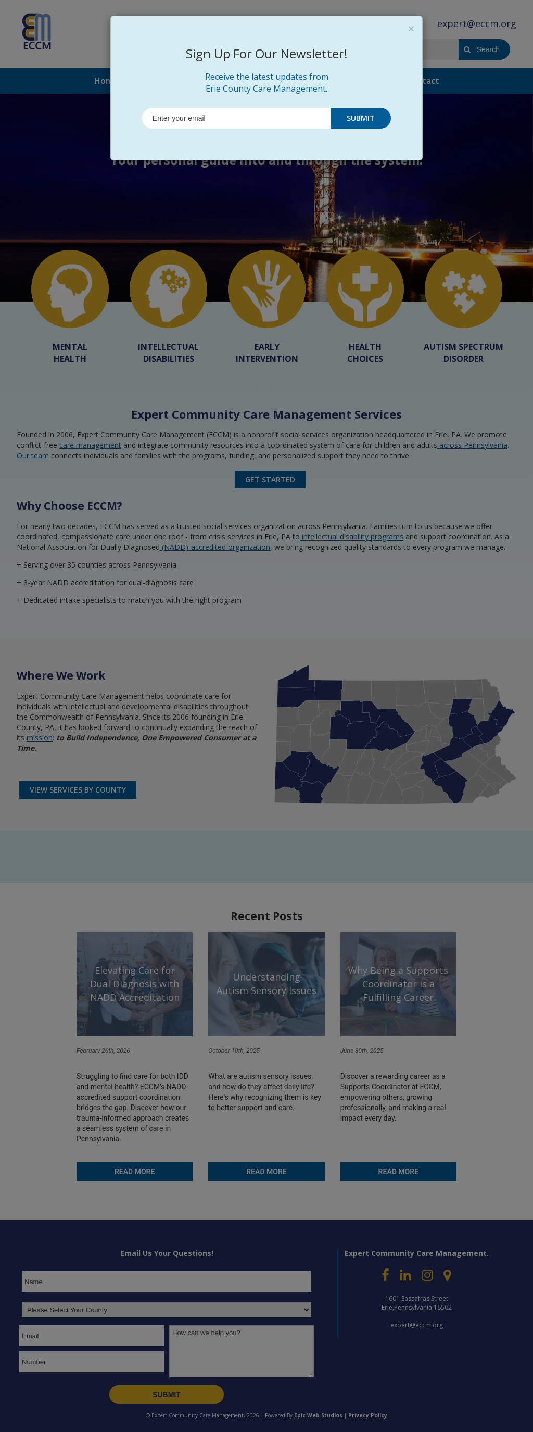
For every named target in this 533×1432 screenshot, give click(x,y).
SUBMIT (361, 118)
